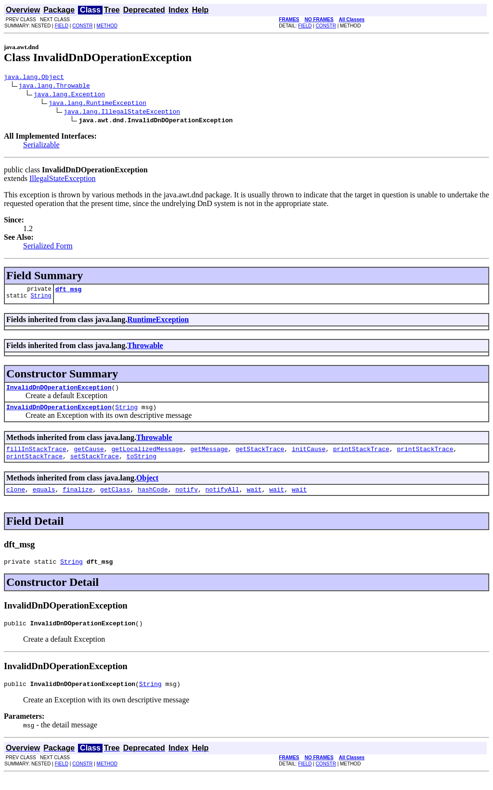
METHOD (107, 25)
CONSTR (82, 25)
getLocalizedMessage (146, 456)
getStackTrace (259, 456)
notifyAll (222, 499)
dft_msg (68, 291)
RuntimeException (158, 322)
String (40, 300)
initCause (308, 456)
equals (44, 499)
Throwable (145, 348)
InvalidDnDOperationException (58, 391)
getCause (89, 456)
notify (186, 499)
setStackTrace (94, 464)
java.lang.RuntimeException (97, 104)
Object (147, 486)
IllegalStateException (62, 180)
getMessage (209, 456)
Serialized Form (48, 247)
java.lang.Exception (69, 95)
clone (15, 499)
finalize (77, 499)
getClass (115, 499)
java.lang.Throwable (54, 86)
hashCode (153, 499)
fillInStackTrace (36, 456)
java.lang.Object (34, 78)
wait (253, 499)
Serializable (41, 146)
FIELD (61, 25)
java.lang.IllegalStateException (122, 112)
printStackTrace (361, 456)
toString (141, 464)
